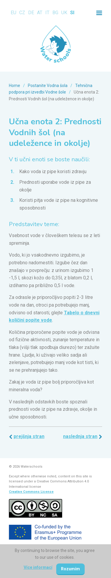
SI (72, 12)
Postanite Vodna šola (47, 85)
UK (64, 12)
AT (39, 12)
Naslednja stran (80, 436)
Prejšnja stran (29, 436)
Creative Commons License (31, 492)
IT (47, 12)
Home (14, 85)
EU (13, 12)
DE (31, 12)
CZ (22, 12)
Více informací (38, 567)
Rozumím (70, 568)
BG (55, 12)
